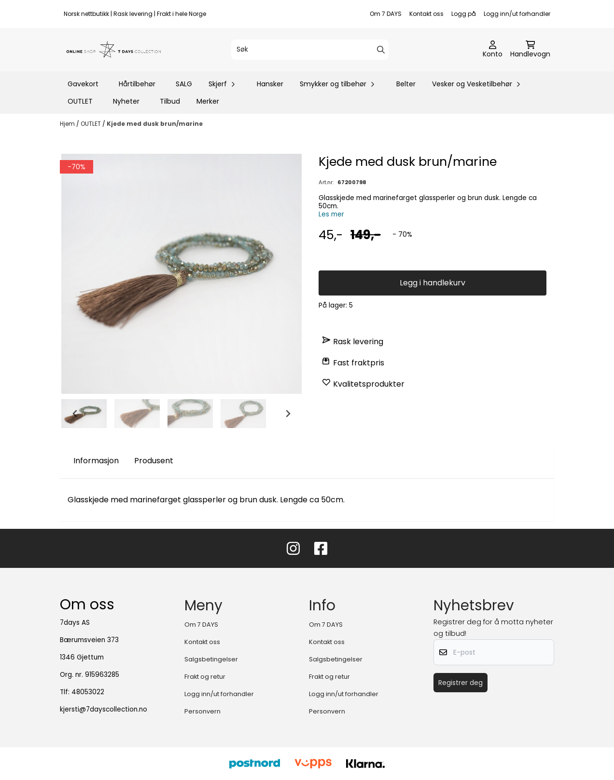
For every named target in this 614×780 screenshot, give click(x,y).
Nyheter (126, 101)
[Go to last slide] (75, 413)
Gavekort (83, 84)
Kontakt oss (426, 14)
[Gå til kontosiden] (492, 50)
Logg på (463, 14)
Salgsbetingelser (211, 659)
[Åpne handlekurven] (530, 50)
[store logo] (114, 49)
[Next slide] (287, 413)
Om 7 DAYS (386, 14)
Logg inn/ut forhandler (517, 14)
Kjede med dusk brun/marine (155, 124)
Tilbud (170, 101)
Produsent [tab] (153, 460)
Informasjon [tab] (96, 460)
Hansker (270, 84)
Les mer (331, 214)
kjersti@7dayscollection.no (103, 709)
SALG (184, 84)
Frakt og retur (204, 676)
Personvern (202, 711)
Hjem (68, 124)
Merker (207, 101)
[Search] (381, 49)
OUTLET (80, 101)
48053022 (87, 692)
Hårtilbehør (137, 84)
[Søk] (310, 50)
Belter (406, 84)
